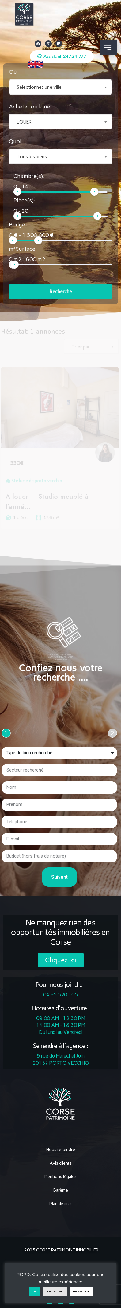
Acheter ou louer (31, 106)
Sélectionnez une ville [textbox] (39, 87)
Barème (60, 1190)
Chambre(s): (28, 176)
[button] (62, 56)
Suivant (59, 877)
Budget (18, 224)
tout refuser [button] (58, 1291)
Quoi (15, 141)
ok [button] (37, 1291)
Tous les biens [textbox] (32, 156)
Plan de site (60, 1203)
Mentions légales (60, 1176)
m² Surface (22, 249)
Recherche (60, 291)
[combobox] (60, 87)
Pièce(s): (24, 200)
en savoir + (84, 1291)
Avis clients (61, 1163)
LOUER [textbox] (24, 122)
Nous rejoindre (60, 1149)
